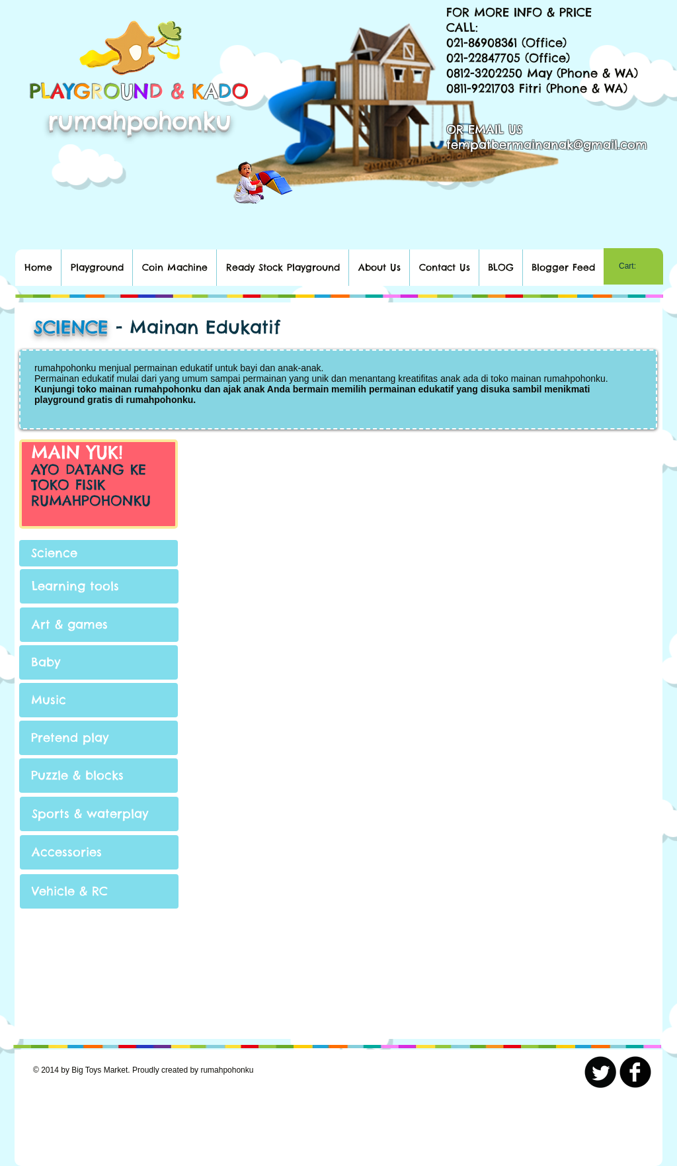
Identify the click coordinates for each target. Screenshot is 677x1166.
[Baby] (98, 662)
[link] (633, 266)
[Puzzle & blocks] (98, 775)
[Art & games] (99, 624)
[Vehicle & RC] (99, 891)
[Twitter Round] (600, 1072)
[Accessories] (99, 852)
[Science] (98, 553)
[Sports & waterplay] (99, 814)
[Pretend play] (98, 738)
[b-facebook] (635, 1072)
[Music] (98, 700)
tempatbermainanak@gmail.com (546, 144)
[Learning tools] (99, 586)
